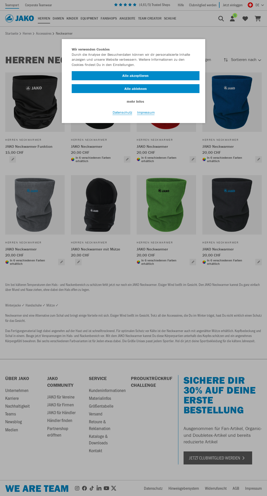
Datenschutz (122, 112)
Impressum (146, 112)
